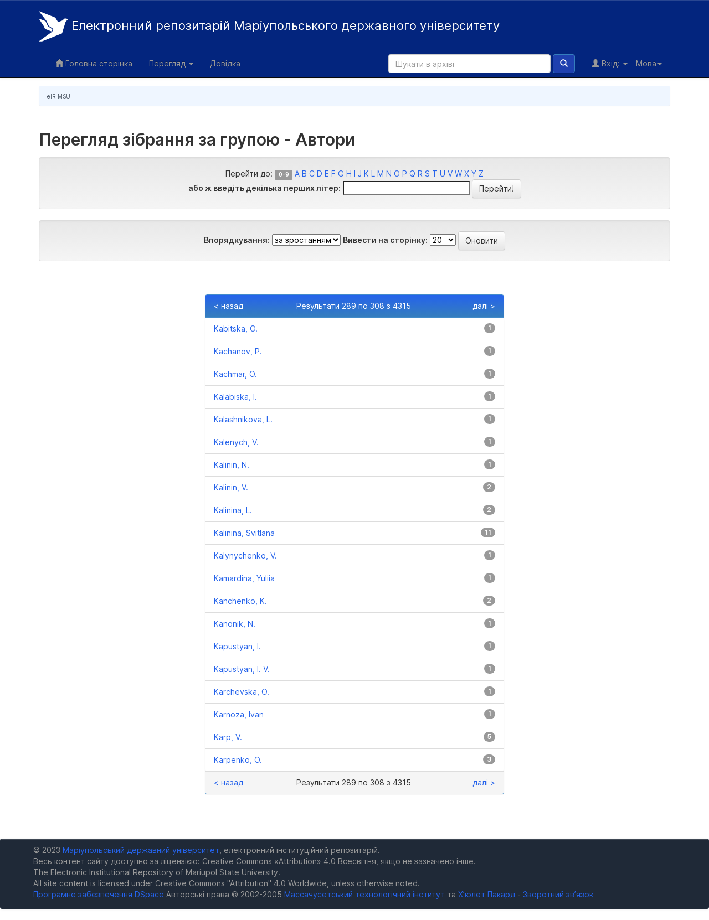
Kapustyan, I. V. (242, 669)
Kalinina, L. (233, 510)
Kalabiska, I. (235, 396)
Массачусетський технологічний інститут (364, 894)
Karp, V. (228, 737)
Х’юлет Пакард (486, 894)
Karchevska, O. (241, 691)
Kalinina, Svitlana (244, 532)
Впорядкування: (237, 240)
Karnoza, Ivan (239, 714)
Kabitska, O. (236, 328)
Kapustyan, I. (237, 646)
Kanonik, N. (234, 623)
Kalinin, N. (231, 464)
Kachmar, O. (235, 374)
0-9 (284, 174)
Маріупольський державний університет (141, 850)
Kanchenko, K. (240, 601)
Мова (649, 63)
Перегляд (171, 63)
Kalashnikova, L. (243, 419)
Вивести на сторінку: (385, 240)
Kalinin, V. (231, 487)
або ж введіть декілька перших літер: (264, 188)
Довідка (225, 63)
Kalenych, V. (236, 442)
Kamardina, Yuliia (244, 578)
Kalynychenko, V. (245, 555)
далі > (483, 306)
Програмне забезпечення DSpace (98, 894)
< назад (228, 306)
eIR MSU (58, 96)
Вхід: (610, 63)
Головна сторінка (93, 63)
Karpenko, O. (238, 759)
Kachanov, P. (238, 351)
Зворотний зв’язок (558, 894)
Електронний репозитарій (269, 26)
